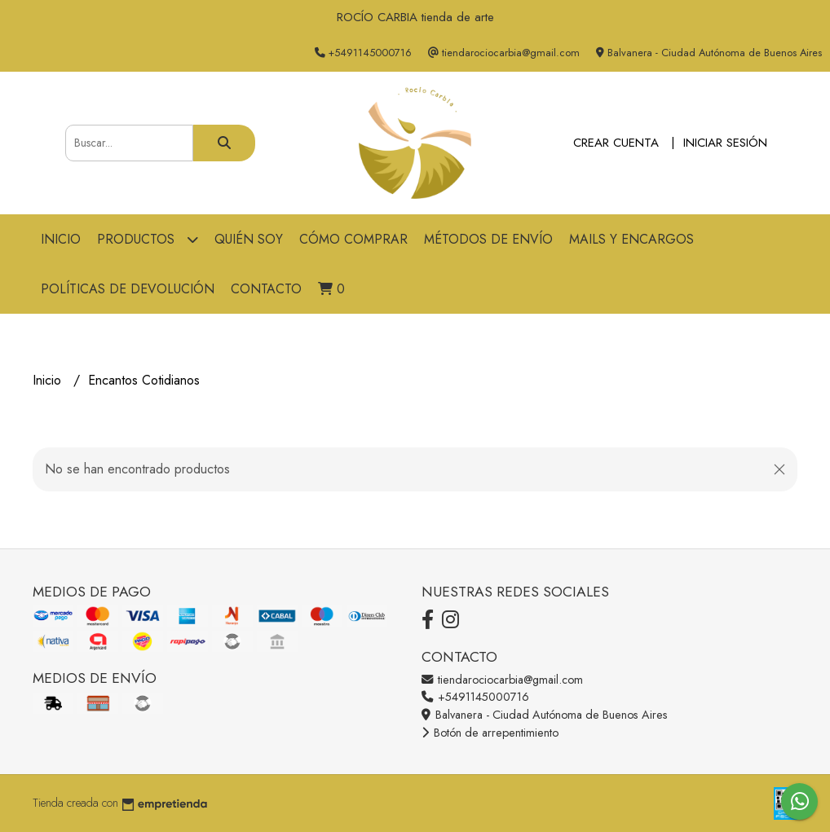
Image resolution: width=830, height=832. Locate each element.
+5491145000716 (475, 697)
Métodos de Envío (488, 239)
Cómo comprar (353, 239)
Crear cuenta (616, 143)
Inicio (61, 239)
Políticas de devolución (127, 289)
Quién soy (248, 239)
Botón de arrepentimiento (490, 732)
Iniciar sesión (725, 143)
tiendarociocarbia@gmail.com (502, 679)
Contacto (266, 289)
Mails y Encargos (631, 239)
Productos (147, 239)
